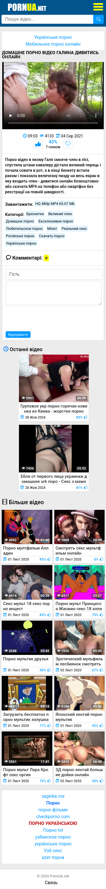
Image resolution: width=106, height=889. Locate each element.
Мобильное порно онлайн (52, 44)
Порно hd (53, 830)
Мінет (52, 228)
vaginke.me (53, 796)
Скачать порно (51, 236)
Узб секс (53, 850)
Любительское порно (24, 228)
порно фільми (53, 809)
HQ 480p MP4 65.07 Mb (55, 203)
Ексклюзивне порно (55, 221)
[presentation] (49, 317)
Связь (51, 882)
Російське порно (20, 236)
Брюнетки (35, 214)
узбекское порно (53, 837)
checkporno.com (53, 816)
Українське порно (53, 37)
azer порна (53, 857)
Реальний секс (74, 228)
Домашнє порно (20, 221)
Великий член (60, 214)
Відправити (18, 334)
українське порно (53, 843)
